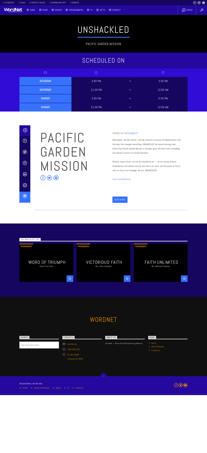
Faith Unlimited (161, 320)
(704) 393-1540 (73, 407)
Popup (187, 10)
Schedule (8, 2)
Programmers (76, 9)
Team (21, 2)
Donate (74, 2)
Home (32, 9)
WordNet (103, 377)
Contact (116, 9)
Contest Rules (37, 2)
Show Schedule (157, 404)
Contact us (155, 408)
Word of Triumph (47, 320)
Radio (45, 9)
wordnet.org (72, 402)
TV (91, 9)
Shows (58, 9)
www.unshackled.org (121, 237)
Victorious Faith (104, 320)
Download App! (57, 2)
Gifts (102, 9)
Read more (119, 257)
